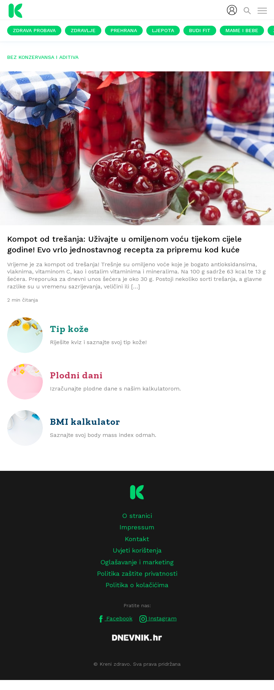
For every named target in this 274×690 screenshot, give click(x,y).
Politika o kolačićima (137, 585)
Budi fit (199, 30)
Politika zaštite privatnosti (137, 573)
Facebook (114, 619)
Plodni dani (76, 375)
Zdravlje (83, 30)
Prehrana (124, 30)
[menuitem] (232, 10)
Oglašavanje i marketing (137, 562)
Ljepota (163, 30)
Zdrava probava (34, 30)
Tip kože (69, 328)
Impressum (137, 527)
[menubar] (232, 10)
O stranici (137, 515)
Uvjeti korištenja (137, 550)
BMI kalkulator (85, 421)
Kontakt (137, 539)
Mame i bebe (241, 30)
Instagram (158, 619)
